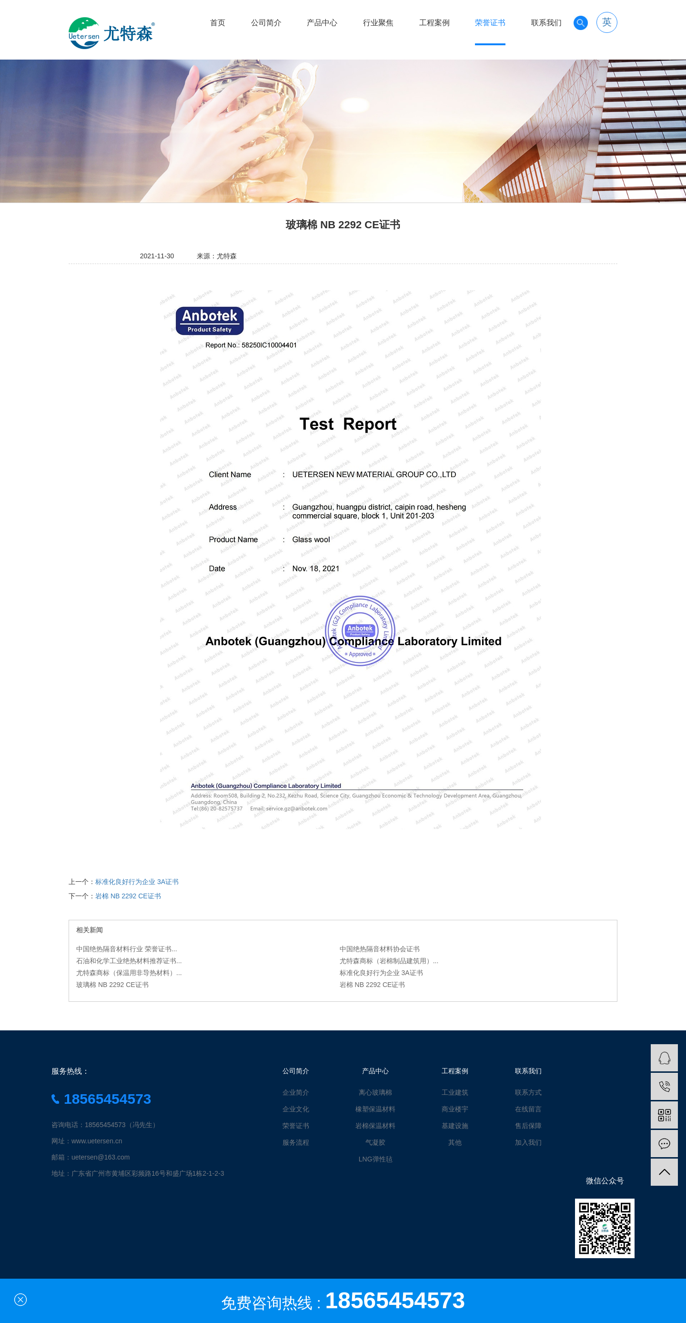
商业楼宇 (455, 1109)
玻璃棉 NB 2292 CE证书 (112, 984)
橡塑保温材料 (375, 1109)
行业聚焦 (378, 23)
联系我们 (546, 23)
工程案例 (434, 23)
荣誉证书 (490, 23)
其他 (455, 1142)
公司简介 (266, 23)
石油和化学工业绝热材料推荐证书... (129, 961)
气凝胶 (375, 1142)
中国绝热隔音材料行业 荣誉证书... (126, 949)
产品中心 (322, 23)
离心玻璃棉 (375, 1092)
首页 (217, 23)
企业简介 (295, 1092)
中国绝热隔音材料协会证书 (380, 949)
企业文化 (295, 1109)
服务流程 (295, 1142)
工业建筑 (455, 1092)
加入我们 (528, 1142)
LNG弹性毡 (376, 1159)
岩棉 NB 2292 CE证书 (128, 896)
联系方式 (528, 1092)
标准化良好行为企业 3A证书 (137, 881)
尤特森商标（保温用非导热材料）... (129, 973)
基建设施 (455, 1126)
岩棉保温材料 (375, 1126)
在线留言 (528, 1109)
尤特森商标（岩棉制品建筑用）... (389, 961)
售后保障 (528, 1126)
